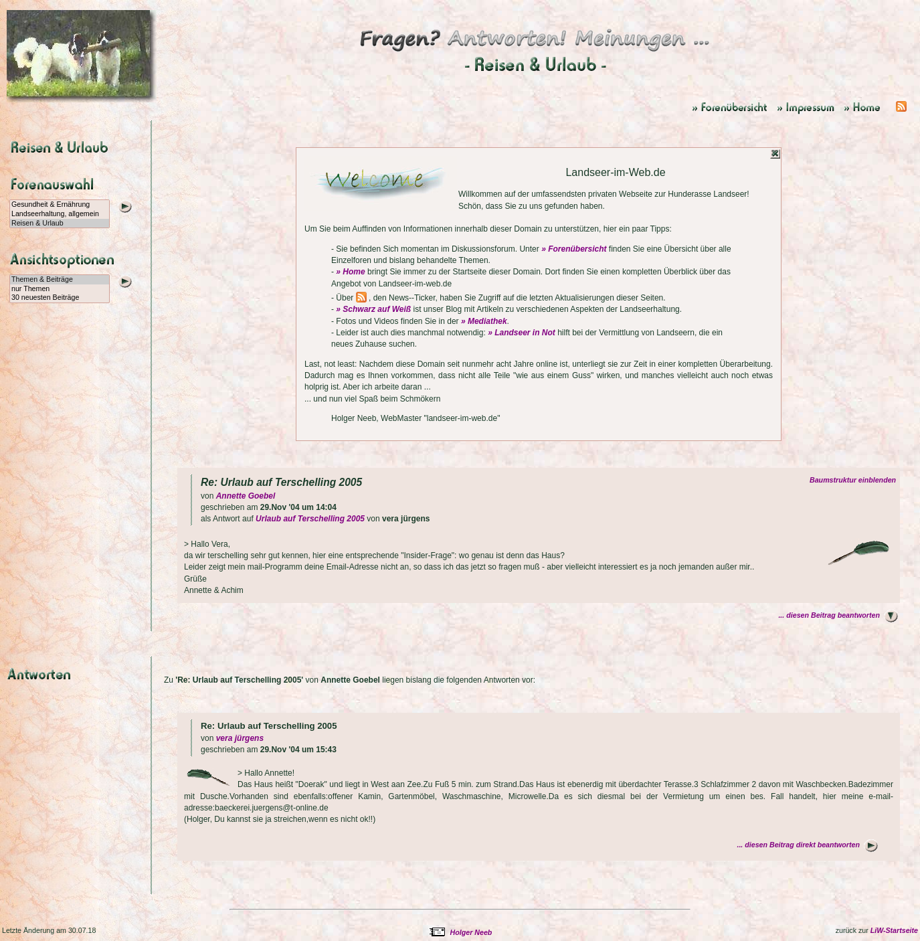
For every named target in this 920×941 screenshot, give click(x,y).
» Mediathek (484, 321)
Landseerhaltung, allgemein (59, 214)
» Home (350, 271)
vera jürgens (240, 738)
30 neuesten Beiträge (59, 298)
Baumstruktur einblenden (855, 480)
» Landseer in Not (521, 332)
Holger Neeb (471, 932)
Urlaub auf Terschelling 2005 (310, 518)
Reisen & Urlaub (59, 223)
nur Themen (59, 289)
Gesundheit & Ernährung (59, 204)
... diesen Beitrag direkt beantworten (798, 845)
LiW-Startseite (894, 930)
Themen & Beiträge (59, 279)
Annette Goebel (246, 496)
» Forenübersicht (573, 249)
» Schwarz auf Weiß (373, 309)
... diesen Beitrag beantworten (829, 615)
